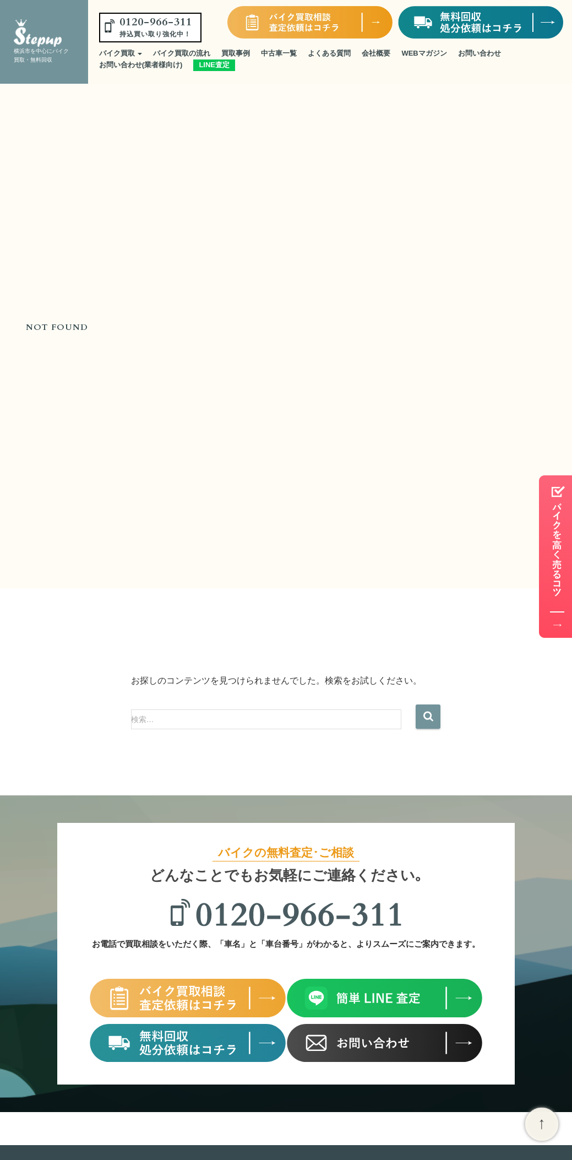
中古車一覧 (279, 53)
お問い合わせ (479, 53)
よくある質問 (329, 53)
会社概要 (376, 53)
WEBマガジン (423, 53)
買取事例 (235, 53)
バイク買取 (121, 53)
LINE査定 (214, 65)
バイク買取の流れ (181, 53)
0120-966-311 (155, 26)
